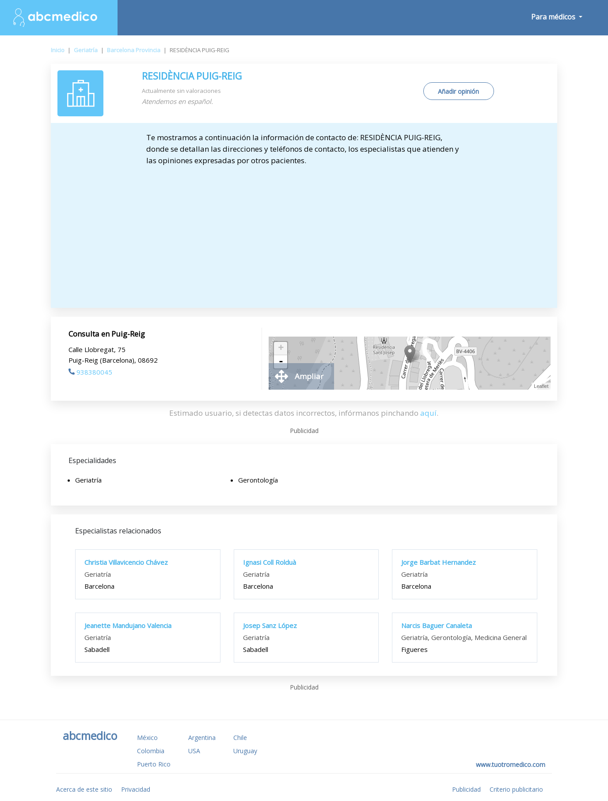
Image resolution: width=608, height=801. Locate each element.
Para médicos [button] (554, 17)
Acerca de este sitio (84, 789)
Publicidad (466, 789)
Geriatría (86, 50)
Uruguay (245, 751)
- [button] (281, 361)
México (147, 737)
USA (194, 751)
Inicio (58, 50)
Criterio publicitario (516, 789)
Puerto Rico (154, 764)
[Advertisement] (304, 233)
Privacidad (135, 789)
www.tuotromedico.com (510, 764)
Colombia (150, 751)
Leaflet (541, 386)
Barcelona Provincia (133, 50)
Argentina (202, 737)
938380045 (90, 372)
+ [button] (281, 348)
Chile (240, 737)
